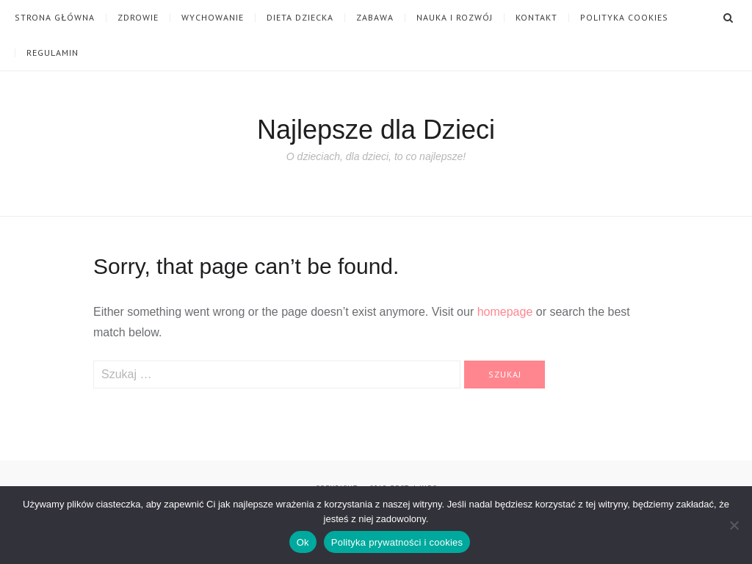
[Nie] (733, 525)
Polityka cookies (624, 17)
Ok (303, 542)
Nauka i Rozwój (454, 17)
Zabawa (375, 17)
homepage (505, 312)
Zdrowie (138, 17)
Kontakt (536, 17)
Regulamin (52, 52)
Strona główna (55, 17)
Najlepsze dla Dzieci (376, 130)
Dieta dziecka (300, 17)
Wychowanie (212, 17)
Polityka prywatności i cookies (397, 542)
